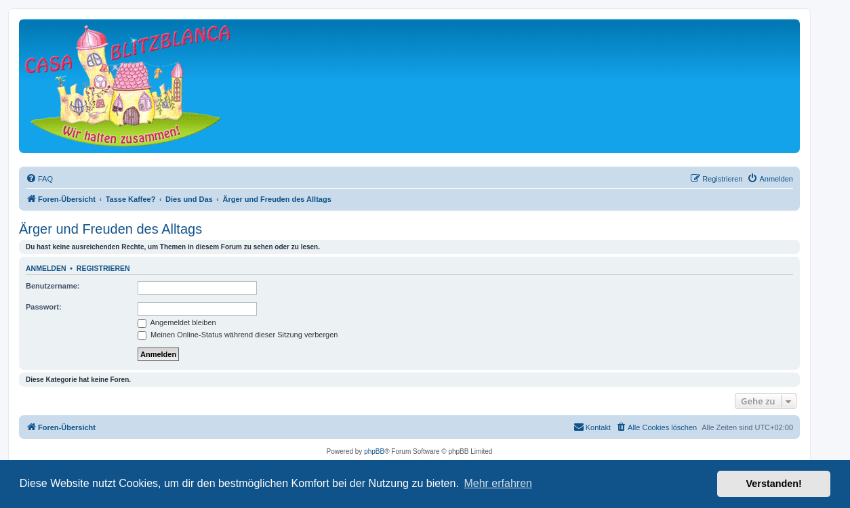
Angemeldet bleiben (177, 322)
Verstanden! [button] (774, 483)
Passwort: (44, 307)
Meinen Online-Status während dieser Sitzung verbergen (238, 335)
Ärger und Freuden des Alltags (110, 228)
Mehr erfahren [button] (498, 483)
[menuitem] (39, 179)
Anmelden (46, 268)
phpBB (374, 451)
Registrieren (103, 268)
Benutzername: (52, 286)
